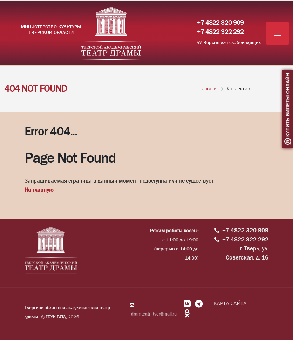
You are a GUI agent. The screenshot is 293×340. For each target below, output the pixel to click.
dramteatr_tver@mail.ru (154, 314)
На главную (39, 189)
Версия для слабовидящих (229, 42)
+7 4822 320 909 (220, 23)
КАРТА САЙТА (230, 303)
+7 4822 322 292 (220, 32)
